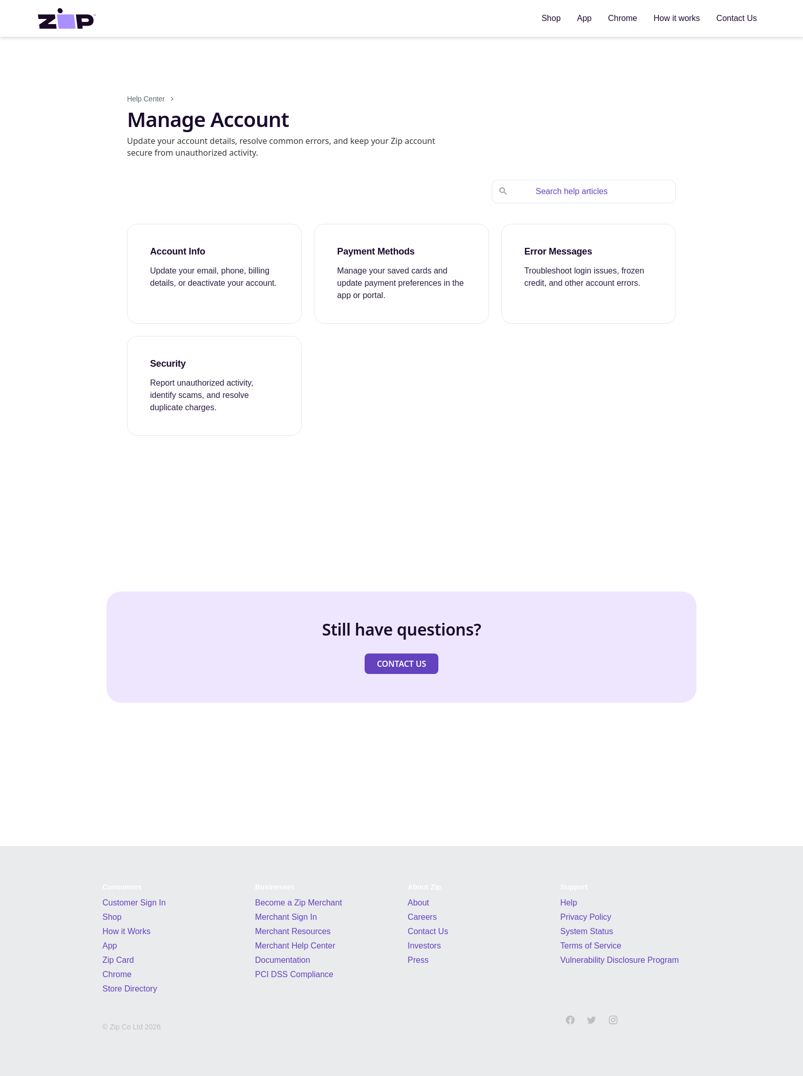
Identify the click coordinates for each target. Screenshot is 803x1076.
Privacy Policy (585, 917)
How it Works (126, 931)
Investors (424, 945)
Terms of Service (590, 945)
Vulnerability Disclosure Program (619, 960)
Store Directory (129, 988)
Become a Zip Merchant (298, 902)
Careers (422, 917)
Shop (111, 917)
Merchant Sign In (286, 917)
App (109, 945)
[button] (401, 663)
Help (568, 902)
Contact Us (428, 931)
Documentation (282, 960)
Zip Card (118, 960)
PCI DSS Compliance (294, 974)
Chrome (117, 974)
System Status (586, 931)
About (418, 902)
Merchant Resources (293, 931)
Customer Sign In (134, 902)
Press (418, 960)
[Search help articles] (594, 191)
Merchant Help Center (295, 945)
